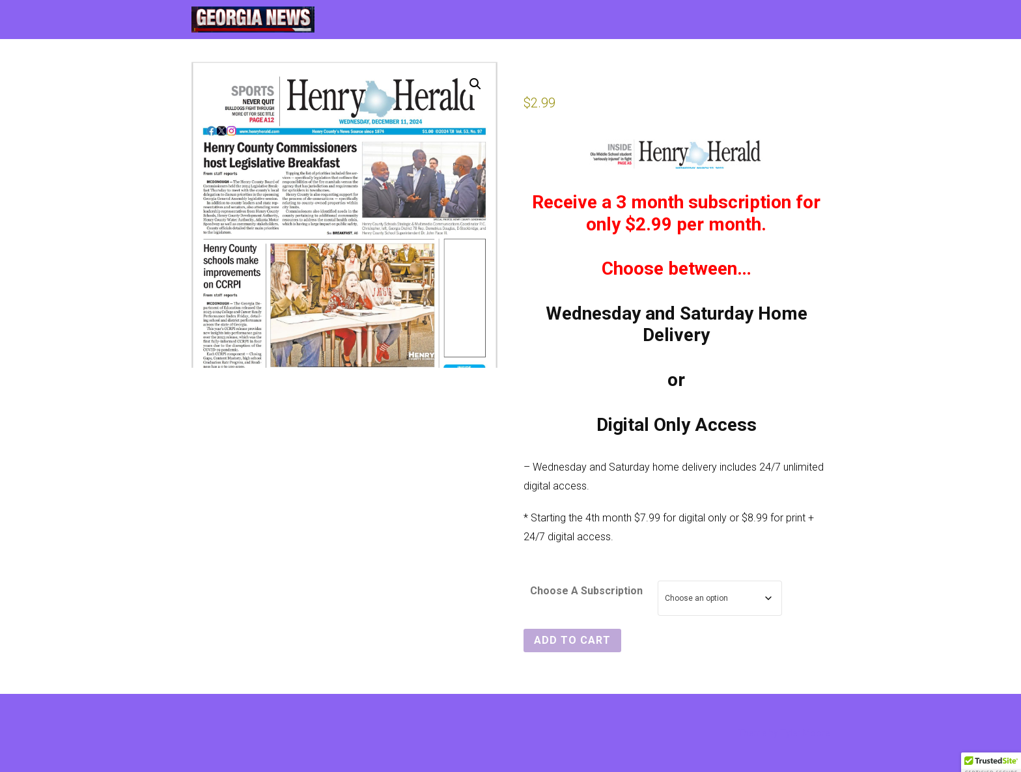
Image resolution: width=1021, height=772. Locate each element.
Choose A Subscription (586, 591)
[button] (475, 84)
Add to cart (572, 640)
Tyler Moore (805, 733)
